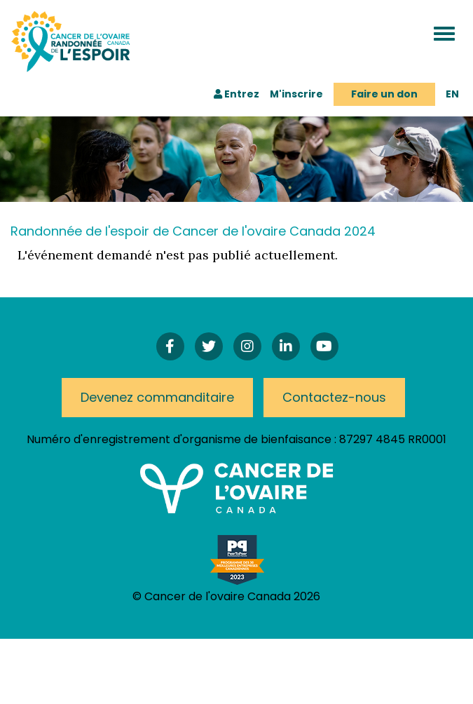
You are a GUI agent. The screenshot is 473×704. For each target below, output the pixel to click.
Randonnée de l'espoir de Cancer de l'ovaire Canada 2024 (193, 231)
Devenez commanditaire (157, 397)
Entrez (236, 94)
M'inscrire (296, 94)
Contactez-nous (334, 397)
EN (452, 94)
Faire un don (384, 94)
